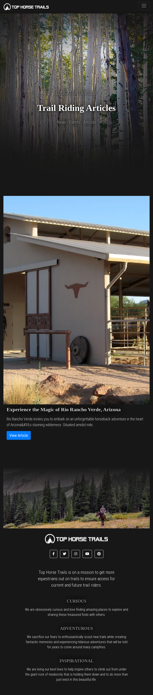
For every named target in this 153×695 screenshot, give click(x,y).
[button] (53, 554)
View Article (18, 435)
